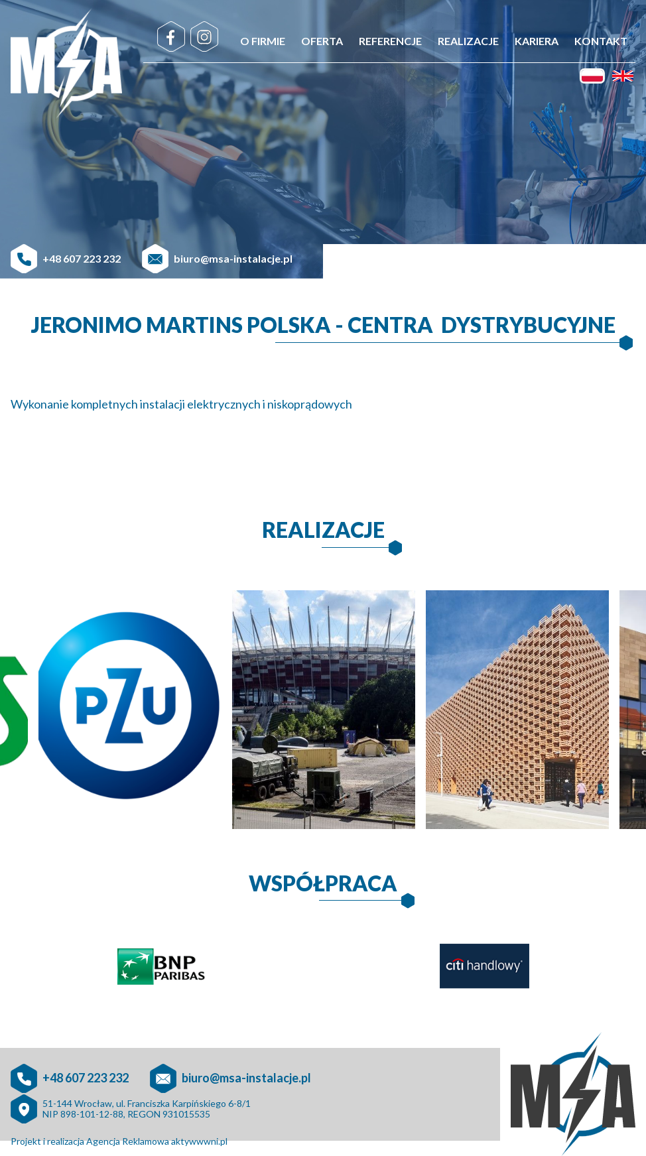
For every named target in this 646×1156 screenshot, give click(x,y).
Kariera (536, 40)
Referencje (390, 40)
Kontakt (600, 40)
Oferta (322, 40)
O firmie (262, 40)
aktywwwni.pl (199, 1141)
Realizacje (468, 40)
